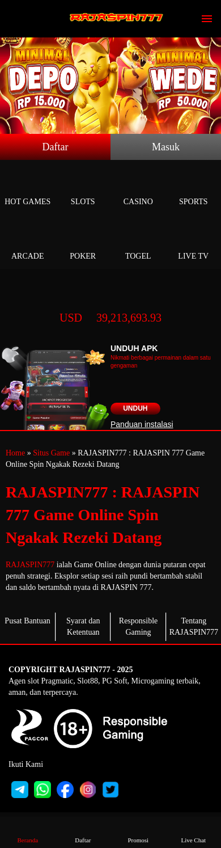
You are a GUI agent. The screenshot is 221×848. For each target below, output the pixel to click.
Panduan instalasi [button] (141, 424)
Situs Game (51, 453)
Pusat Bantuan (27, 621)
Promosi (138, 832)
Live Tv (194, 243)
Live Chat (193, 832)
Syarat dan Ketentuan (83, 626)
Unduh (135, 408)
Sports (194, 188)
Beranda (28, 832)
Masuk (166, 147)
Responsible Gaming (138, 626)
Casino (138, 188)
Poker (83, 243)
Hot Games (28, 188)
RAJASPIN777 (30, 564)
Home (15, 453)
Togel (138, 243)
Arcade (28, 243)
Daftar (55, 147)
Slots (83, 188)
